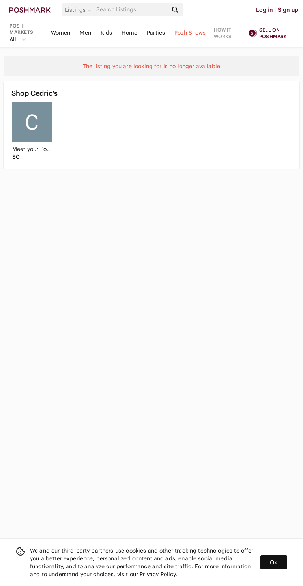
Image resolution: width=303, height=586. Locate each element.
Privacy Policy (158, 574)
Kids (106, 32)
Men (85, 32)
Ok (273, 562)
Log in (264, 9)
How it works (223, 33)
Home (129, 32)
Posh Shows (190, 32)
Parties (156, 32)
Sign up (288, 9)
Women (61, 32)
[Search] (131, 9)
